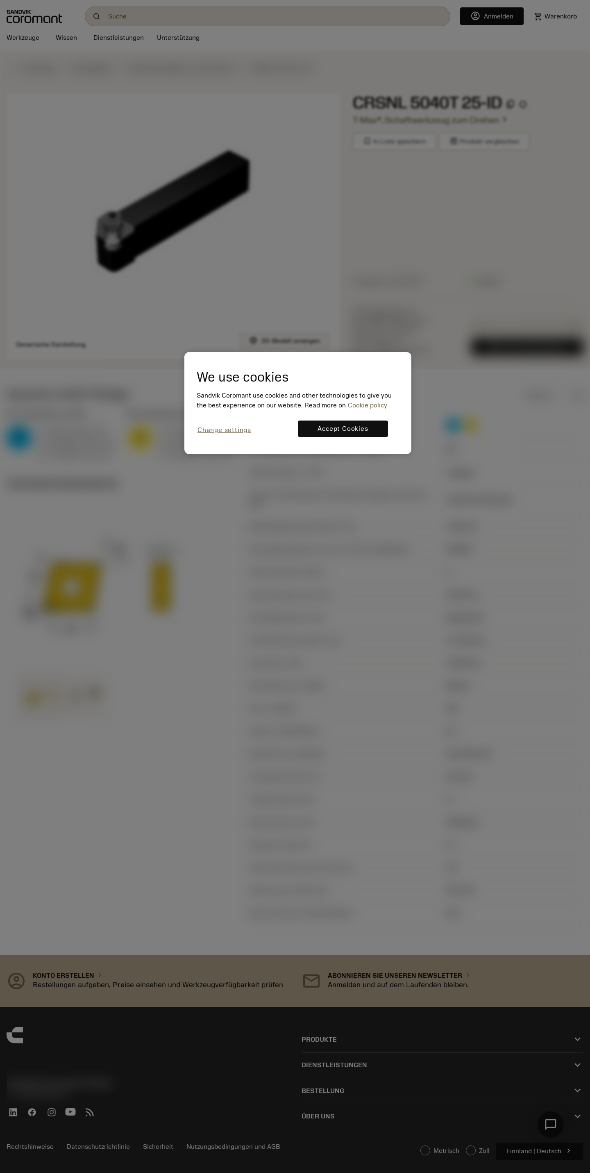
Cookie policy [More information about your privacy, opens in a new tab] (367, 405)
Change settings (224, 430)
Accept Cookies (343, 429)
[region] (297, 403)
